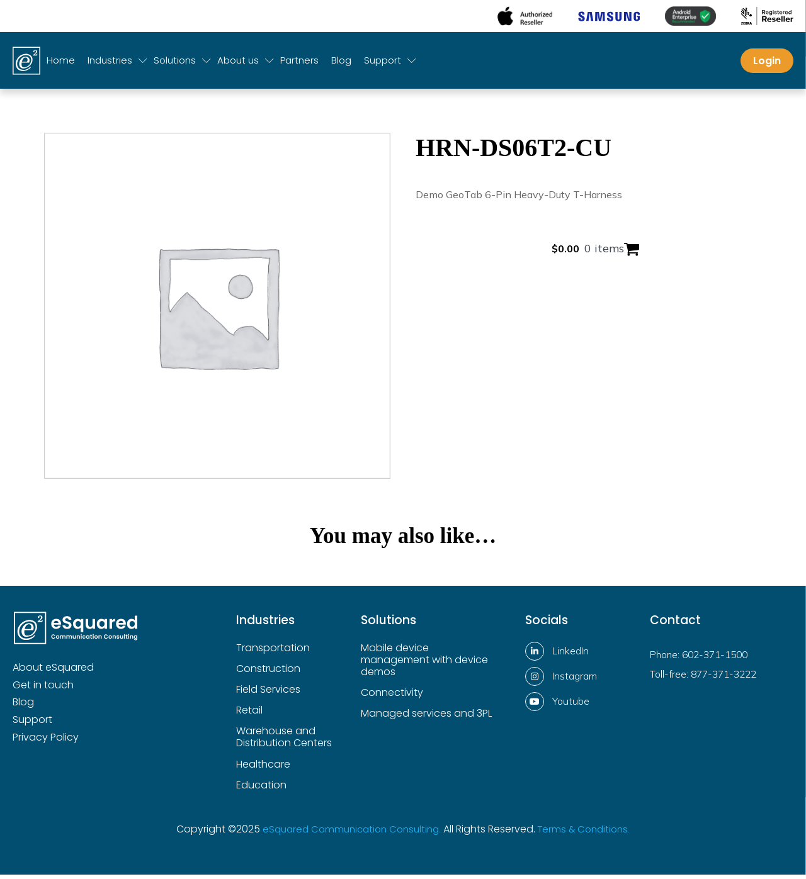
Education (261, 790)
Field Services (268, 694)
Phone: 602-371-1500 (702, 658)
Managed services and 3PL (426, 718)
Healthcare (263, 769)
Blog (341, 65)
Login (767, 65)
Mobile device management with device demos (424, 664)
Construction (268, 673)
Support (32, 724)
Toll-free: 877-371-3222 (706, 678)
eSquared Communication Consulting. (349, 833)
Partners (299, 65)
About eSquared (53, 672)
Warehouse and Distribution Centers (284, 741)
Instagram (574, 680)
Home (61, 65)
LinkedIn (570, 655)
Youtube (570, 705)
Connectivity (392, 697)
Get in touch (43, 690)
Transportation (273, 652)
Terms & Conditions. (589, 833)
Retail (249, 715)
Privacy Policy (46, 742)
